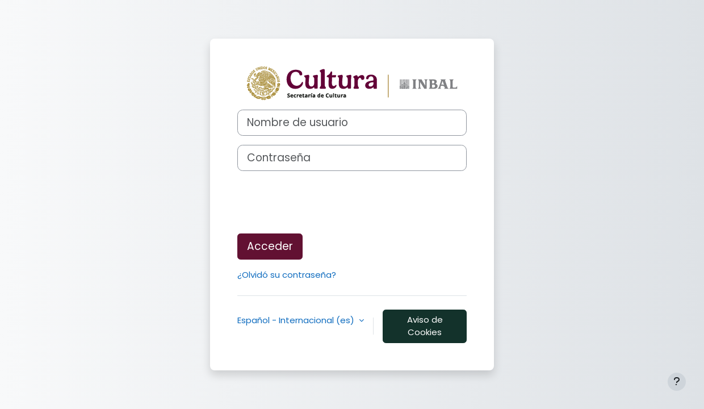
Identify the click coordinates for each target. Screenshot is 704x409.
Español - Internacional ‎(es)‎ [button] (297, 320)
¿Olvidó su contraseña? (286, 275)
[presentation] (323, 202)
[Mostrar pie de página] (677, 382)
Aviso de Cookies (425, 326)
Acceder (270, 246)
